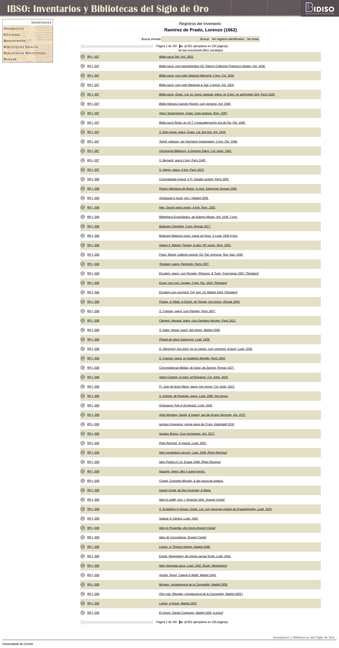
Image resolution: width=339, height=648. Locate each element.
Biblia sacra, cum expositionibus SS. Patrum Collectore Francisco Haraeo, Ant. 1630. (212, 66)
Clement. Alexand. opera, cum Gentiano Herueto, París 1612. (197, 320)
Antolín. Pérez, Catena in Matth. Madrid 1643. (187, 575)
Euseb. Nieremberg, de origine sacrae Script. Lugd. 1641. (195, 556)
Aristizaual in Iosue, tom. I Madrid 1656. (184, 198)
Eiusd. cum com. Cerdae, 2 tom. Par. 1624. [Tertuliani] (193, 283)
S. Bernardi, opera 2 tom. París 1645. (182, 160)
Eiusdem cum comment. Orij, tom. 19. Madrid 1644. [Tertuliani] (198, 292)
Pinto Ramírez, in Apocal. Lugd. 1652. (183, 443)
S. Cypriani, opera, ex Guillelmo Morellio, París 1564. (192, 358)
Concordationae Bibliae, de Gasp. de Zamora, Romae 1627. (196, 367)
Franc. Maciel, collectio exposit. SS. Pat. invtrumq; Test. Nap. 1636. (201, 254)
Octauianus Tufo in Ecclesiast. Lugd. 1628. (186, 405)
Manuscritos (15, 41)
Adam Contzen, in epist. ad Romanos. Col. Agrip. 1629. (193, 377)
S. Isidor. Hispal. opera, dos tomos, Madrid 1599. (189, 330)
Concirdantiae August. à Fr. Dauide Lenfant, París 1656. (194, 179)
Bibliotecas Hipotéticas (25, 53)
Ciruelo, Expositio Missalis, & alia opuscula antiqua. (191, 481)
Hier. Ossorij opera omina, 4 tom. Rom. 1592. (187, 207)
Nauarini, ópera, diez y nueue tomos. (182, 471)
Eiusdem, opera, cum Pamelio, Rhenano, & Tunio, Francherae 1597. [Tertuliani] (208, 273)
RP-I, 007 (93, 56)
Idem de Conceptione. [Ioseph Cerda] (182, 537)
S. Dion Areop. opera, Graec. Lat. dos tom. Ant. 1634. (192, 132)
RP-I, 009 (93, 386)
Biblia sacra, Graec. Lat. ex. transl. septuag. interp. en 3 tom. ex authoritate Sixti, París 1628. (217, 94)
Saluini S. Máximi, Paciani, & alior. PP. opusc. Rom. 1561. (195, 245)
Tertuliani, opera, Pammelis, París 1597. (184, 264)
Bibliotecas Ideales (21, 47)
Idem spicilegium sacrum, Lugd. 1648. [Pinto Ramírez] (193, 452)
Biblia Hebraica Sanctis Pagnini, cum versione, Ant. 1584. (195, 104)
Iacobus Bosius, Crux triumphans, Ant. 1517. (187, 433)
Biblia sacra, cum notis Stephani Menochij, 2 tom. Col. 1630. (196, 75)
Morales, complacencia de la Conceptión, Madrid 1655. (193, 584)
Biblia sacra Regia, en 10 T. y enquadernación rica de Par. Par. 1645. (202, 122)
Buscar (10, 59)
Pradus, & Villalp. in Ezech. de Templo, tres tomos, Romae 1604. (199, 301)
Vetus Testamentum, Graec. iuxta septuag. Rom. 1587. (193, 113)
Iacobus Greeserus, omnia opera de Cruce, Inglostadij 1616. (197, 424)
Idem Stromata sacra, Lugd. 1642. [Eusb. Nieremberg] (193, 565)
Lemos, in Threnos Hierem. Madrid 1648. (184, 547)
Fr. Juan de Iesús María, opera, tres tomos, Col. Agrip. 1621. (197, 386)
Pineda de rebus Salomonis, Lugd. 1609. (184, 339)
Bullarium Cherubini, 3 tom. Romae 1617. (185, 226)
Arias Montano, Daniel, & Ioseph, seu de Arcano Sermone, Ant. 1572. (202, 415)
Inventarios (42, 22)
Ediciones (12, 35)
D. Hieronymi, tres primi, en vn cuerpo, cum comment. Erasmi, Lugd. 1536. (206, 349)
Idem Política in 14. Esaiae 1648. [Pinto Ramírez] (190, 462)
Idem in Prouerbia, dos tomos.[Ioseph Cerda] (187, 528)
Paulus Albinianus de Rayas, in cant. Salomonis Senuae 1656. (198, 188)
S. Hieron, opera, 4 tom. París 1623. (181, 170)
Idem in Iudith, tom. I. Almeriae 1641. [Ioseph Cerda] (192, 499)
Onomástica (14, 28)
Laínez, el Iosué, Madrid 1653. (178, 603)
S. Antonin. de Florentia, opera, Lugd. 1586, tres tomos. (194, 396)
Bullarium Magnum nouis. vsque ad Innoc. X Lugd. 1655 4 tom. (198, 236)
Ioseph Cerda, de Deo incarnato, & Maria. (185, 490)
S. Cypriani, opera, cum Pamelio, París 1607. (187, 311)
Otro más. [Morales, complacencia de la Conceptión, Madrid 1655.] (201, 594)
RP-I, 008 (93, 179)
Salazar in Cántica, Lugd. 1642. (178, 518)
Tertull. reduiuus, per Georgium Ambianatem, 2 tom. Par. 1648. (198, 141)
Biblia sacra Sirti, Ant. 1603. (176, 56)
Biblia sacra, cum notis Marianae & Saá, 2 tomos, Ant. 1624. (196, 85)
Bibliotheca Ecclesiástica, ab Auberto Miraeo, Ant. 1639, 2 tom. (198, 217)
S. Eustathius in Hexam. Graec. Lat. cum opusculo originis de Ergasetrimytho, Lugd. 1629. (215, 509)
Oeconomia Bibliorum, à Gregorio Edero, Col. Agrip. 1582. (195, 151)
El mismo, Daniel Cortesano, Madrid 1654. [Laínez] (191, 613)
